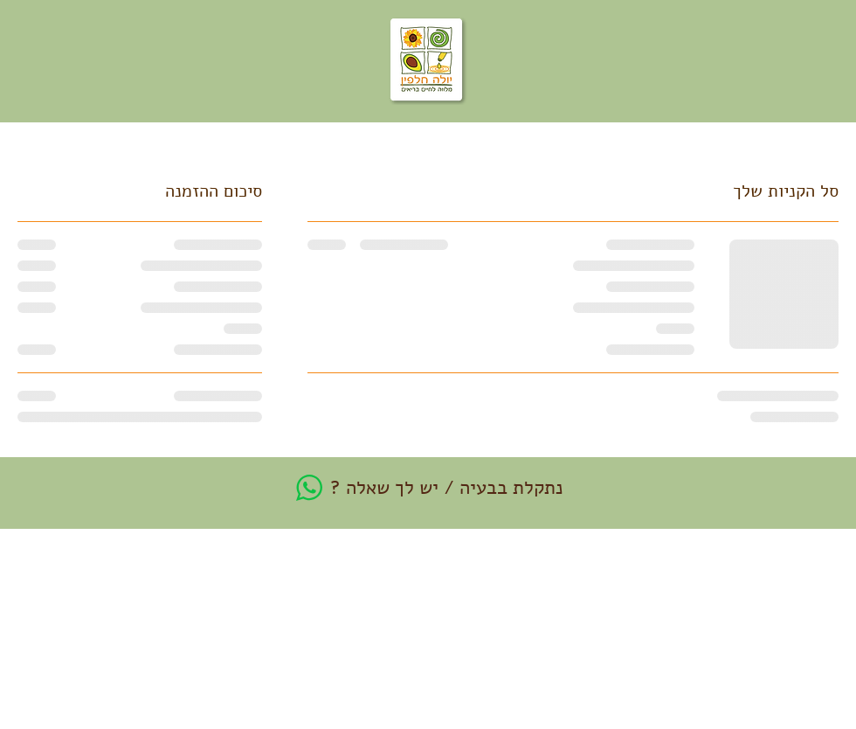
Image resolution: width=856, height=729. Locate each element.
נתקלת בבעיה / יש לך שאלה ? (446, 488)
